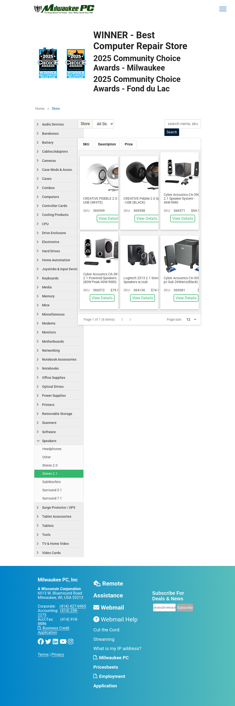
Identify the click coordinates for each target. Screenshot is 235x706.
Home (39, 109)
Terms (43, 654)
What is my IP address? (117, 648)
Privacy (57, 654)
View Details (109, 218)
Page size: (174, 319)
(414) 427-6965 (72, 606)
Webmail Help (115, 619)
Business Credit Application (53, 630)
